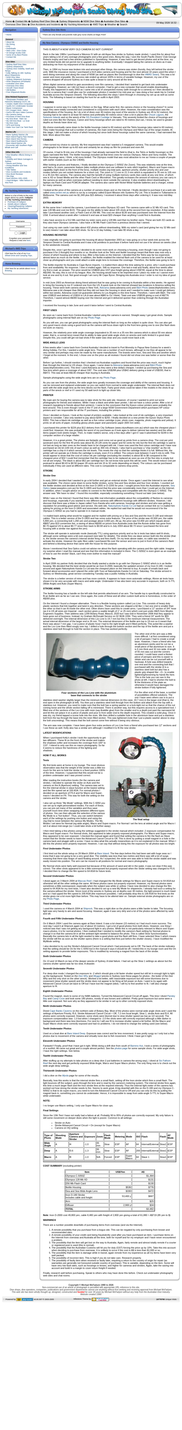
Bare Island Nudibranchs (16, 141)
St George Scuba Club (16, 53)
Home (9, 21)
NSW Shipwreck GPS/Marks (18, 81)
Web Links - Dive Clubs (16, 51)
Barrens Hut (136, 1045)
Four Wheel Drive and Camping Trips (18, 254)
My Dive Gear (12, 123)
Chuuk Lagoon (156, 114)
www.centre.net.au (59, 192)
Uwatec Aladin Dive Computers (19, 104)
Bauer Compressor (14, 108)
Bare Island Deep (76, 1033)
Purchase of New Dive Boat (18, 117)
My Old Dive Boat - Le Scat (18, 121)
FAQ (8, 46)
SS (98, 117)
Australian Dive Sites (114, 21)
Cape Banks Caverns (61, 1011)
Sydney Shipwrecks (69, 21)
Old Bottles (11, 90)
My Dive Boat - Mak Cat (16, 119)
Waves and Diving (14, 163)
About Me (10, 42)
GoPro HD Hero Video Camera (19, 112)
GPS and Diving (13, 125)
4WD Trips (98, 24)
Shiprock (87, 908)
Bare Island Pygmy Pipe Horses (19, 137)
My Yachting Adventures (76, 24)
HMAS (151, 74)
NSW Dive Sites (92, 21)
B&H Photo (142, 287)
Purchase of (17, 202)
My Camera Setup (14, 114)
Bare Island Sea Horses (16, 139)
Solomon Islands (51, 117)
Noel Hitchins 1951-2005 (16, 178)
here (28, 240)
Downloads (11, 48)
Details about (17, 204)
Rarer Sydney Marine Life (17, 135)
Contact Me (21, 21)
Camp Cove (58, 998)
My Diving (10, 44)
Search (123, 24)
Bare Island (103, 853)
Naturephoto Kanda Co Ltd (122, 505)
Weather (111, 24)
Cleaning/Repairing (20, 206)
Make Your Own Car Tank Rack (19, 127)
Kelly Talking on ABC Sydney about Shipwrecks (18, 74)
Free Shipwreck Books (16, 92)
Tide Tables (11, 170)
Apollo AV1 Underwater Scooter (19, 106)
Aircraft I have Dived (14, 88)
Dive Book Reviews (14, 174)
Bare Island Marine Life (16, 143)
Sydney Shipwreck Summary (18, 79)
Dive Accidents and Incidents (45, 24)
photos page (121, 1048)
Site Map (10, 176)
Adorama (104, 287)
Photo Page (94, 317)
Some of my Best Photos (16, 55)
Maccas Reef (84, 881)
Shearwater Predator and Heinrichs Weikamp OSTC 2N (17, 101)
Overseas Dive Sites (16, 24)
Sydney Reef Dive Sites (43, 21)
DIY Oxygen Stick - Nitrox (17, 110)
